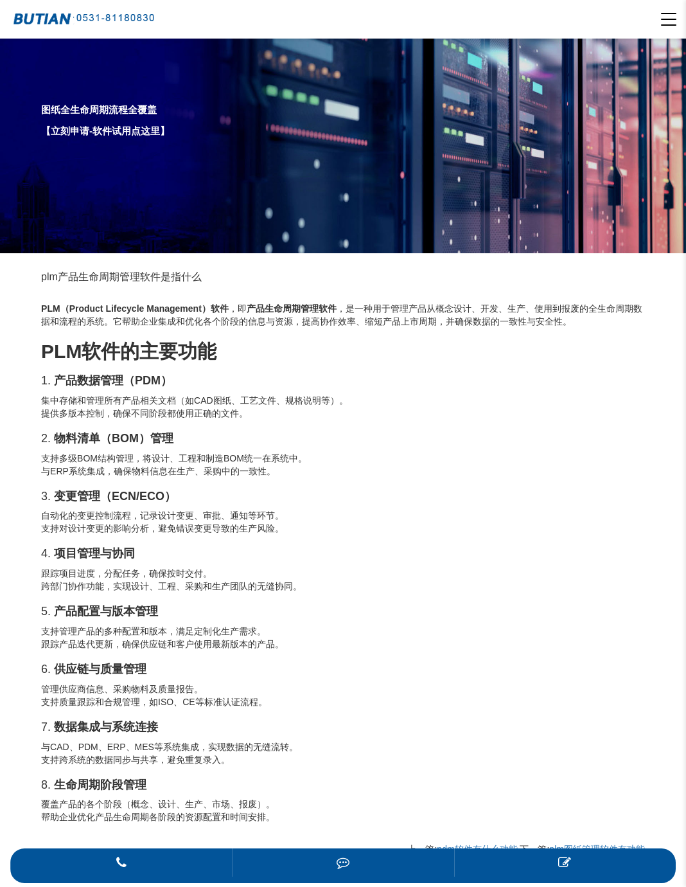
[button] (668, 19)
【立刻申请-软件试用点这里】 (105, 130)
